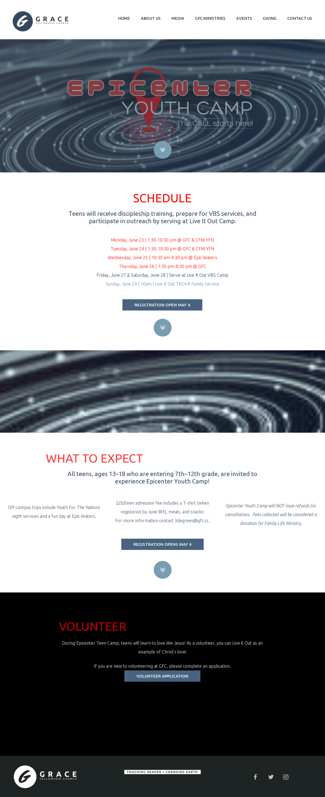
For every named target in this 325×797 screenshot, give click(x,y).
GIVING (269, 18)
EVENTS (244, 18)
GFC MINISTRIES (210, 18)
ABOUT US (151, 18)
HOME (124, 18)
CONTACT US (299, 18)
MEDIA (178, 18)
